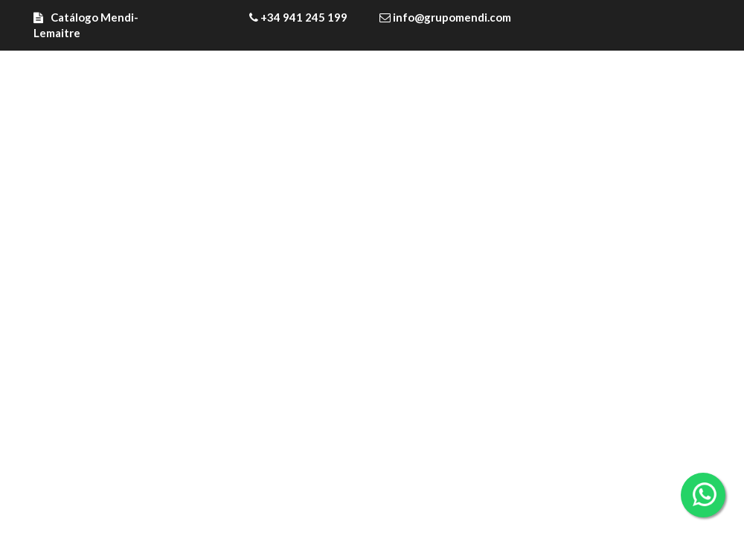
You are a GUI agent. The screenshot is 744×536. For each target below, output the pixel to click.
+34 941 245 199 (298, 17)
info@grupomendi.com (445, 17)
